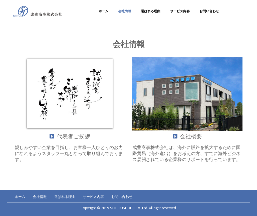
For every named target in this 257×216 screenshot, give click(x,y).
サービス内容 (180, 11)
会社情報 (124, 11)
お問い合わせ (209, 11)
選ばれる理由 (150, 11)
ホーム (103, 11)
